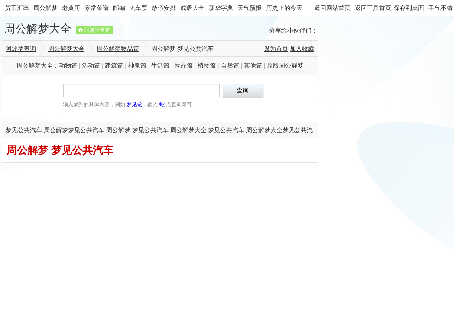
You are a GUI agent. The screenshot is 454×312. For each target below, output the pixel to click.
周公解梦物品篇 (118, 48)
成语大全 (192, 7)
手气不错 (440, 7)
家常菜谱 (96, 7)
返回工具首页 (373, 7)
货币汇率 (17, 7)
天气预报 (249, 7)
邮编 (119, 7)
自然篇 (230, 65)
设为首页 (276, 48)
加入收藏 (302, 48)
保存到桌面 (409, 7)
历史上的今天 (284, 7)
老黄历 (71, 7)
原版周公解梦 (285, 65)
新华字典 (221, 7)
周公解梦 (45, 7)
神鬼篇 (137, 65)
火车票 (138, 7)
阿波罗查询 (97, 30)
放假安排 (164, 7)
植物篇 (207, 65)
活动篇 (91, 65)
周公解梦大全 (37, 28)
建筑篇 (114, 65)
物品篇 (184, 65)
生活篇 (160, 65)
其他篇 (253, 65)
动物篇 (68, 65)
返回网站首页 (332, 7)
